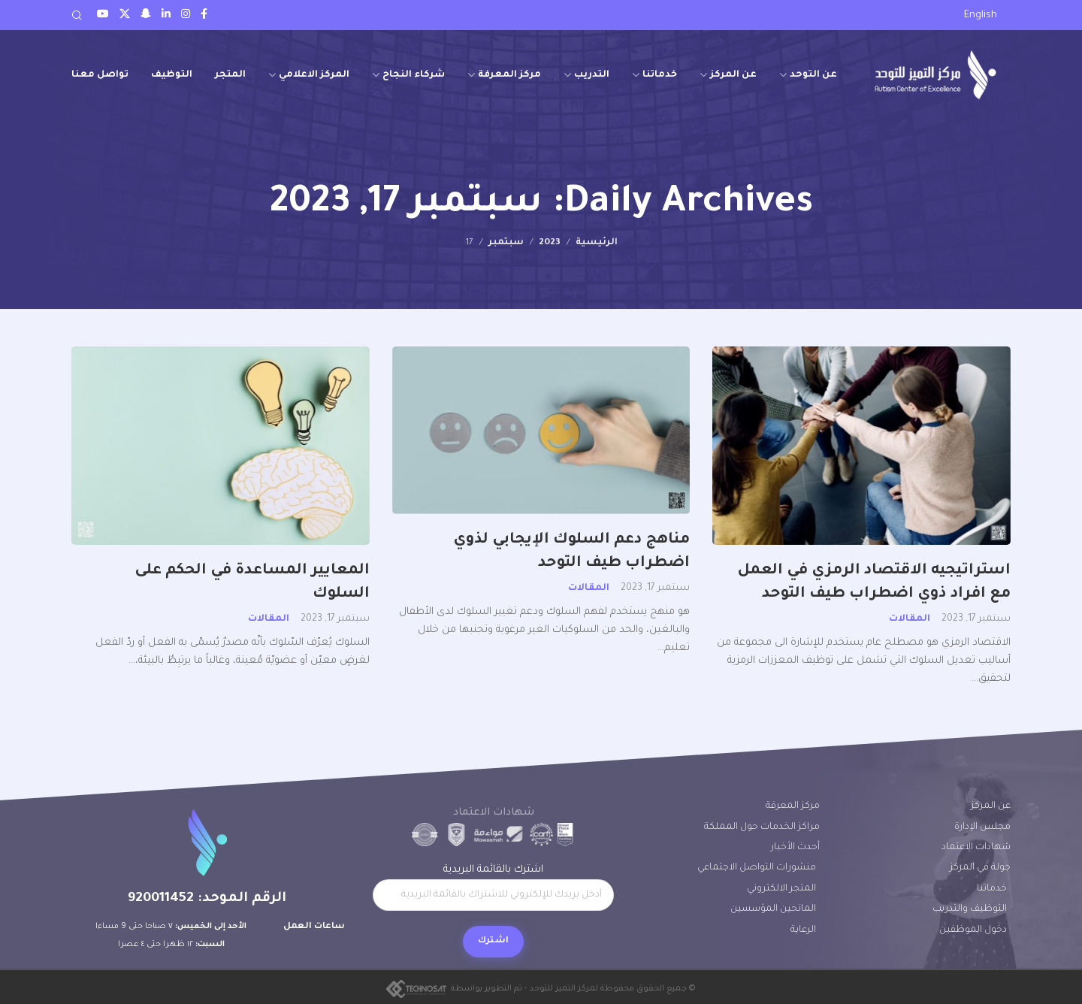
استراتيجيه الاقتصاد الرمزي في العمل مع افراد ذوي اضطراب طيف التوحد (874, 583)
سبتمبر (506, 242)
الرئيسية (597, 242)
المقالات (909, 619)
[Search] (76, 15)
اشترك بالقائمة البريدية (493, 887)
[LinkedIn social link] (166, 15)
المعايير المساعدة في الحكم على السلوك (252, 583)
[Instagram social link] (185, 15)
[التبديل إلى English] (981, 16)
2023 (550, 242)
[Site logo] (935, 74)
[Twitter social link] (124, 15)
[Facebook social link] (204, 15)
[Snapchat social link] (145, 15)
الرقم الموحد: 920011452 (207, 898)
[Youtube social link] (103, 15)
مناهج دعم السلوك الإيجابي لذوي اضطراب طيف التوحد (571, 552)
